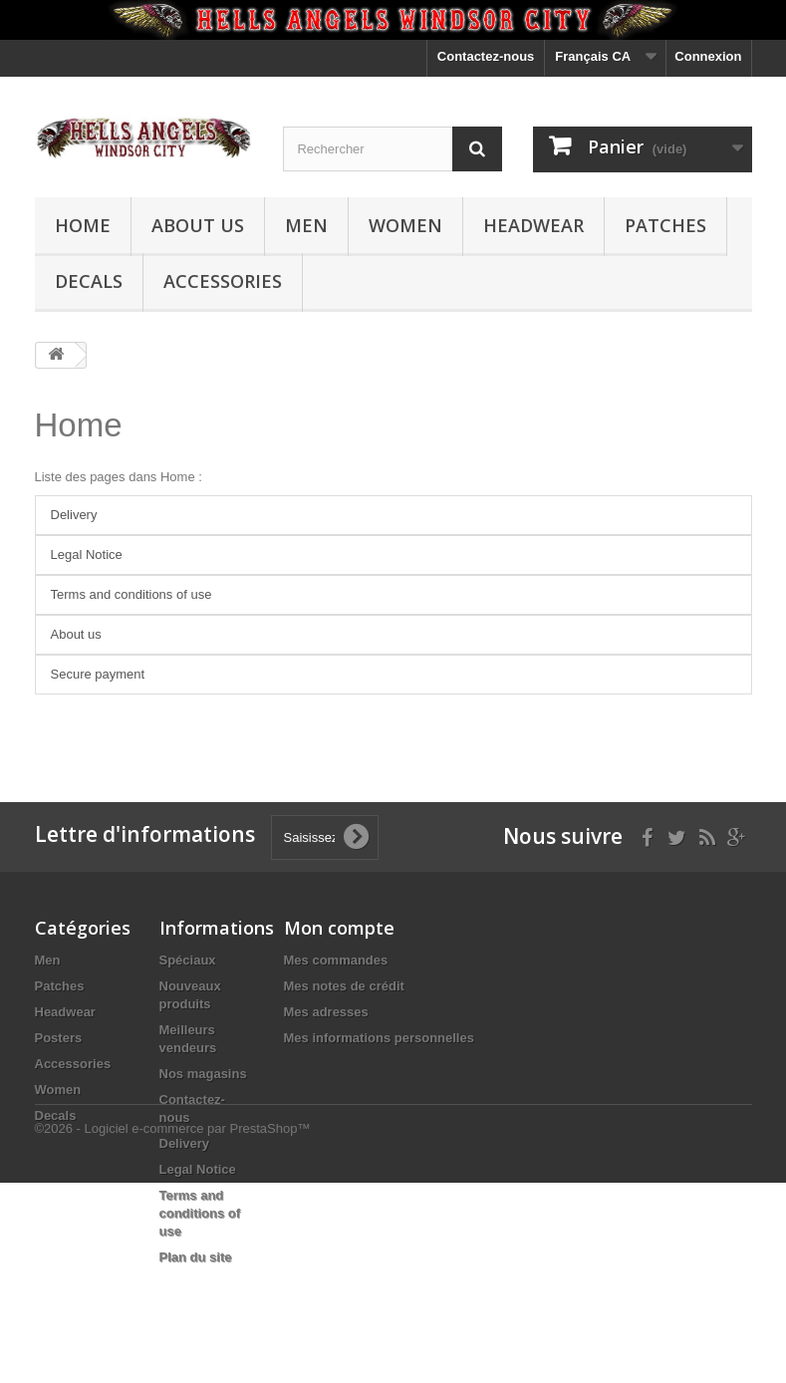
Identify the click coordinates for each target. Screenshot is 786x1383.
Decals (89, 281)
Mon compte (339, 928)
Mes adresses (326, 1011)
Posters (59, 1037)
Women (405, 225)
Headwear (533, 225)
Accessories (222, 281)
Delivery (74, 514)
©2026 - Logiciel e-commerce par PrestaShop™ (173, 1328)
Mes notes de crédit (344, 985)
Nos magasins (203, 1073)
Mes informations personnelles (379, 1037)
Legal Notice (87, 554)
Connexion (707, 56)
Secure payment (98, 674)
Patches (665, 225)
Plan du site (195, 1256)
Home (83, 225)
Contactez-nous (486, 56)
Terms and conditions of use (131, 594)
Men (306, 225)
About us (197, 225)
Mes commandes (336, 960)
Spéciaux (187, 960)
